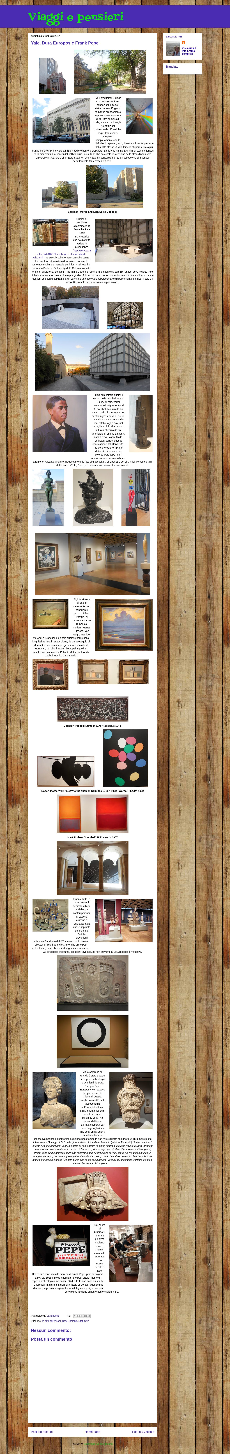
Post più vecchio (143, 1432)
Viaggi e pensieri (75, 17)
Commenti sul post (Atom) (98, 1444)
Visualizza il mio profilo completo (189, 51)
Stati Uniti (84, 1320)
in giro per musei (51, 1320)
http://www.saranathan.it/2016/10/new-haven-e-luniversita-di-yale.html (62, 254)
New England (69, 1320)
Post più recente (42, 1432)
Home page (92, 1432)
